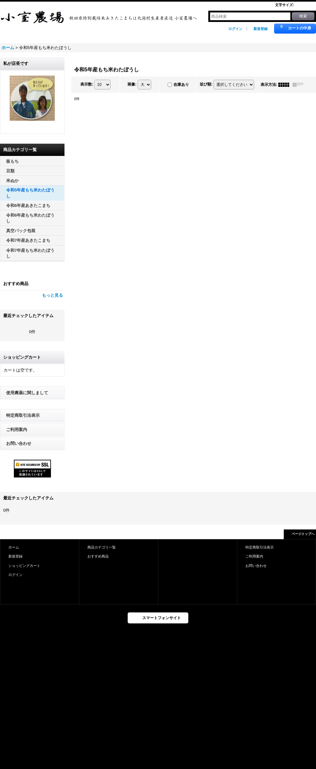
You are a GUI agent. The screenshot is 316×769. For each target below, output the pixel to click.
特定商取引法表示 (23, 415)
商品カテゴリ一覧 (101, 547)
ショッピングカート (24, 566)
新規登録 (260, 29)
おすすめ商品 (98, 556)
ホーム (13, 547)
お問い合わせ (18, 443)
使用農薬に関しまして (27, 392)
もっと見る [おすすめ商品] (52, 295)
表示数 (86, 84)
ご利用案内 (16, 429)
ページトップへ (303, 534)
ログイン (235, 29)
